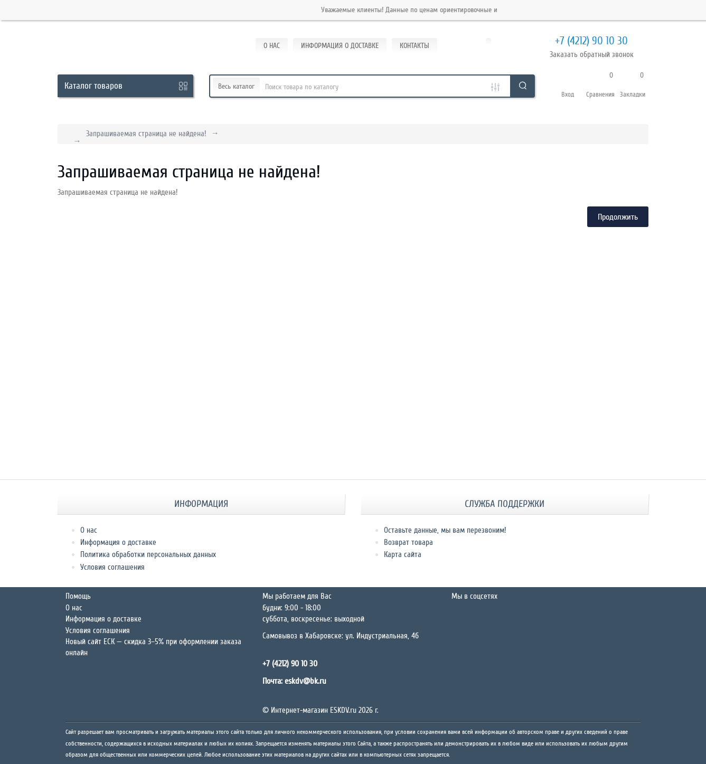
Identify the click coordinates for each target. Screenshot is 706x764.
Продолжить (618, 217)
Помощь (78, 596)
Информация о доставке (118, 542)
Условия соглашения (112, 567)
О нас (88, 530)
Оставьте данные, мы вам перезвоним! (445, 530)
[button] (568, 86)
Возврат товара (408, 542)
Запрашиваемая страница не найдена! (146, 133)
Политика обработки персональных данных (148, 554)
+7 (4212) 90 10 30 (578, 41)
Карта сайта (402, 554)
